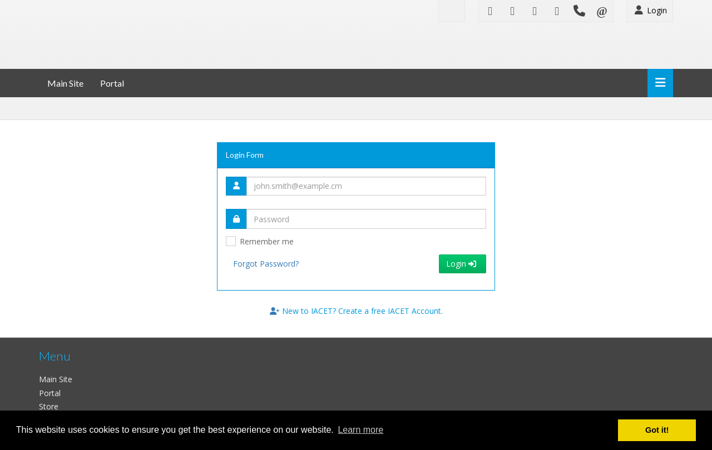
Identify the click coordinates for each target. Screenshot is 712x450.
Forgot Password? (266, 263)
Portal (112, 83)
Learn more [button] (360, 429)
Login (650, 10)
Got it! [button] (657, 430)
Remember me (267, 241)
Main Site (65, 83)
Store (48, 406)
